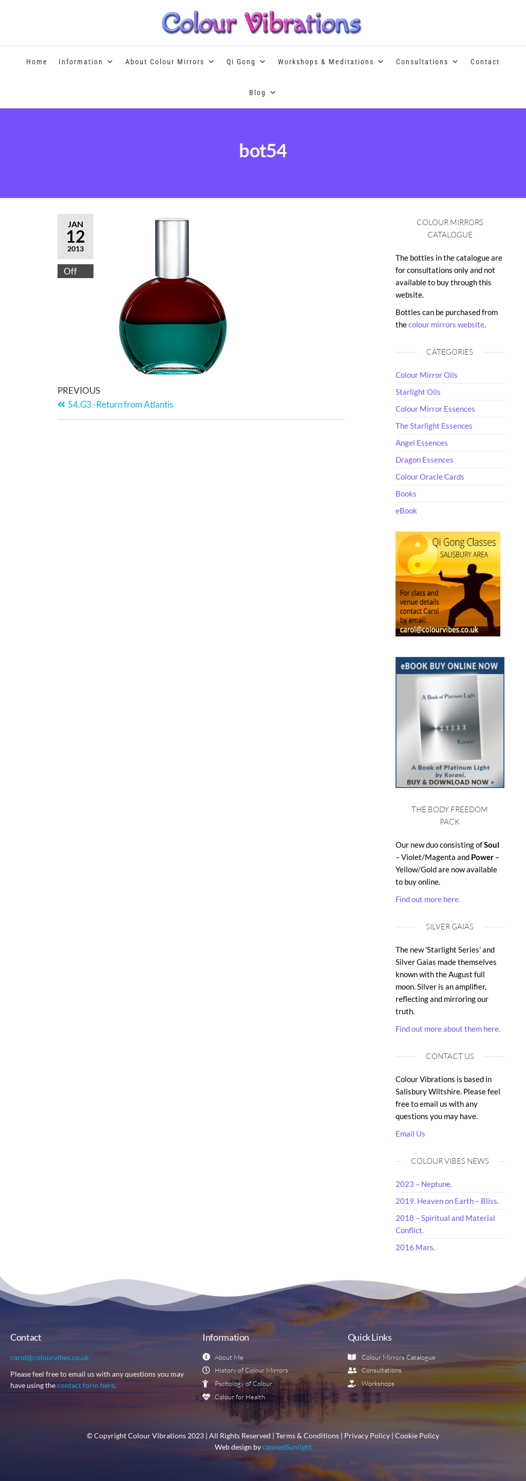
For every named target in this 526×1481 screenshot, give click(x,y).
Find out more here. (428, 899)
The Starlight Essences (434, 425)
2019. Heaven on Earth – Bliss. (447, 1200)
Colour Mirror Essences (435, 408)
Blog (263, 92)
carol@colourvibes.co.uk (49, 1357)
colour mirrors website (446, 324)
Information (87, 61)
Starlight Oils (418, 391)
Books (406, 493)
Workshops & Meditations (331, 61)
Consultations (428, 61)
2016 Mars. (415, 1247)
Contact (485, 62)
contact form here (86, 1385)
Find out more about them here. (448, 1028)
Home (37, 62)
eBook (406, 510)
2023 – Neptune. (424, 1184)
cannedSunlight (287, 1447)
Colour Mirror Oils (427, 374)
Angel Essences (422, 442)
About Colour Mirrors (170, 61)
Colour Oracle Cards (430, 476)
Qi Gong (247, 61)
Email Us (410, 1133)
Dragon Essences (425, 459)
